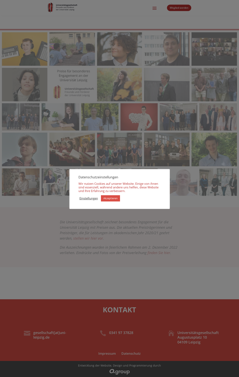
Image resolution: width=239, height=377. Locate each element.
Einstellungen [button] (88, 198)
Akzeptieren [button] (110, 198)
